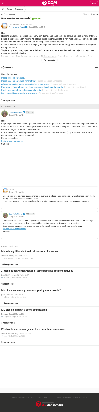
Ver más (51, 60)
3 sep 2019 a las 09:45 (37, 27)
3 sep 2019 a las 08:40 (17, 192)
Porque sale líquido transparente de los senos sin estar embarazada (32, 87)
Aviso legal (67, 397)
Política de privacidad (44, 397)
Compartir (9, 67)
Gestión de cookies (80, 397)
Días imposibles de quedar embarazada (19, 93)
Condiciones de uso (26, 397)
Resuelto (37, 19)
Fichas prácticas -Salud (75, 87)
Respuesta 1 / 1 (8, 107)
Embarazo (19, 9)
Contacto (57, 397)
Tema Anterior (9, 14)
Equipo (14, 397)
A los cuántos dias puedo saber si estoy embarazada (25, 84)
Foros (9, 9)
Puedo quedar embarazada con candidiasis (21, 90)
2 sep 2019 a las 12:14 (17, 115)
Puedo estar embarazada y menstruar (18, 81)
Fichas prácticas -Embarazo (49, 81)
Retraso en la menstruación (14, 229)
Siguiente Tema (89, 14)
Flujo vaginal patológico (12, 141)
